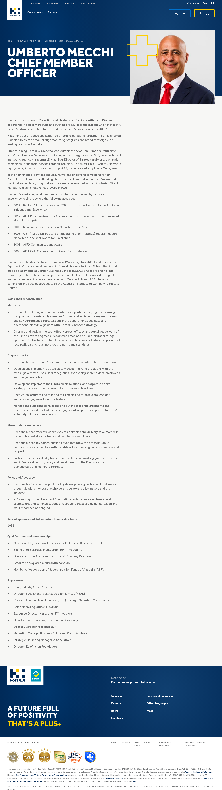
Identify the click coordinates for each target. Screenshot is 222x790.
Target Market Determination (55, 775)
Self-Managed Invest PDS (27, 775)
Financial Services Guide (112, 778)
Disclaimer (126, 743)
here (135, 781)
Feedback (117, 718)
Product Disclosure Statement (198, 772)
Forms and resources (160, 696)
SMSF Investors (89, 3)
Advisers (69, 3)
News (114, 710)
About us (116, 696)
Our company (35, 12)
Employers (52, 3)
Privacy (114, 743)
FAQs (150, 710)
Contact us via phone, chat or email (135, 682)
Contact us (193, 3)
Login (179, 13)
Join (204, 13)
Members (35, 3)
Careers (52, 12)
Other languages (157, 703)
